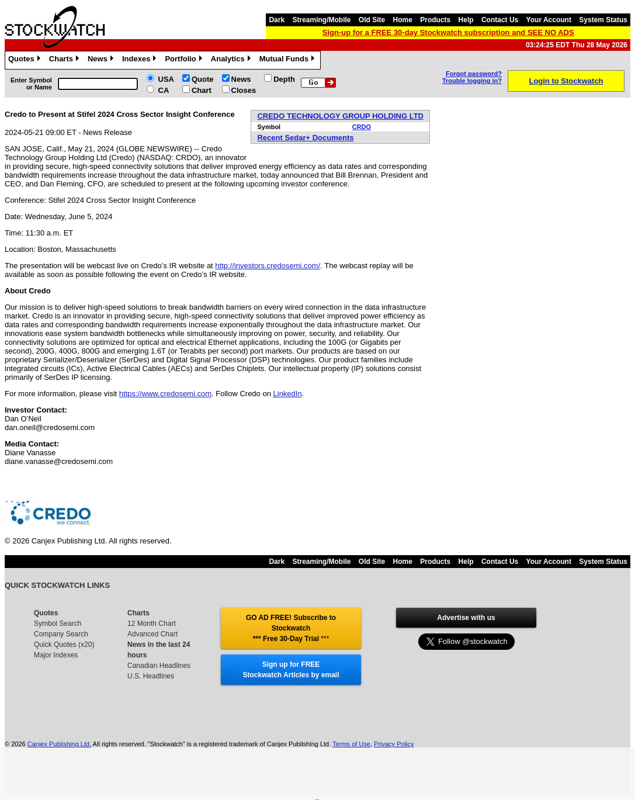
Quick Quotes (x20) (64, 644)
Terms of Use (351, 743)
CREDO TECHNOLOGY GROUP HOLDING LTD (340, 116)
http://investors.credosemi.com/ (267, 265)
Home (402, 20)
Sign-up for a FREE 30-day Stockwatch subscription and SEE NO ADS (448, 32)
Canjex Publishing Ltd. (59, 743)
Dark (276, 20)
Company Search (61, 634)
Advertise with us (466, 618)
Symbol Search (57, 623)
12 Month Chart (151, 623)
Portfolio (184, 60)
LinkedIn (287, 393)
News (102, 60)
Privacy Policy (394, 743)
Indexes (140, 60)
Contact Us (499, 20)
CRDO (361, 126)
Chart (201, 90)
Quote (203, 79)
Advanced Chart (152, 634)
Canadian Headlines (158, 666)
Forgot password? (474, 73)
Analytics (232, 60)
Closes (243, 90)
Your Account (548, 20)
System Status (603, 20)
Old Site (372, 20)
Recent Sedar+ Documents (305, 137)
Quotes (25, 60)
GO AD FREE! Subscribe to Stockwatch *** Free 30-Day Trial (291, 628)
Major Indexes (56, 655)
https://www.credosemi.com (165, 393)
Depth (284, 79)
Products (435, 20)
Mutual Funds (288, 60)
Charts (65, 60)
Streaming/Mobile (321, 20)
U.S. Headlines (150, 676)
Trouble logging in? (472, 80)
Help (466, 20)
